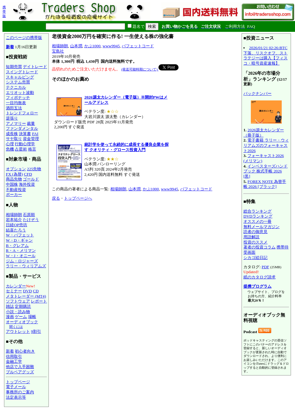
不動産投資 (16, 189)
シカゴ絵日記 (255, 257)
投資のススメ (255, 242)
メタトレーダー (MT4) (26, 296)
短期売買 (14, 66)
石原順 (29, 214)
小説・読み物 (18, 311)
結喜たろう (16, 230)
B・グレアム (17, 245)
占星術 (21, 149)
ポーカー (14, 194)
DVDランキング (257, 216)
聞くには (16, 326)
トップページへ (78, 198)
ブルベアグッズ (20, 372)
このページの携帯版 (24, 37)
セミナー (14, 291)
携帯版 (4, 11)
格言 (32, 149)
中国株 (12, 184)
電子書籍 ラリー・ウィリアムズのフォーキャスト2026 (266, 145)
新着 (10, 46)
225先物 (34, 169)
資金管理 (31, 138)
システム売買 (18, 82)
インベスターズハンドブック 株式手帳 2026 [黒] (265, 171)
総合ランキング (257, 211)
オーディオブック (22, 322)
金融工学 (14, 361)
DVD (27, 291)
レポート (39, 301)
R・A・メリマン (21, 250)
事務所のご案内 (20, 392)
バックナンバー (257, 93)
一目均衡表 (16, 102)
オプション (16, 169)
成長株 (12, 133)
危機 (10, 149)
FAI (35, 133)
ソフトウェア (18, 301)
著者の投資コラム (259, 247)
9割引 (36, 331)
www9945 (111, 46)
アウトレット (18, 331)
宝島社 (58, 51)
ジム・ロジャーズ (22, 261)
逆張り (12, 118)
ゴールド (31, 179)
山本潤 (76, 46)
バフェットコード (138, 46)
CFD (28, 174)
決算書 (25, 133)
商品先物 (14, 179)
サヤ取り (14, 138)
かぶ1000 (92, 46)
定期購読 (23, 306)
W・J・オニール (21, 255)
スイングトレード (22, 72)
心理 (10, 144)
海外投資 (27, 184)
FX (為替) (14, 174)
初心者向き (25, 351)
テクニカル (16, 87)
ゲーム (21, 316)
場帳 (32, 316)
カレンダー (16, 286)
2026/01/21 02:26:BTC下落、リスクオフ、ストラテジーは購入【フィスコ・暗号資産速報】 (265, 55)
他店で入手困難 (20, 366)
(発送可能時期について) (139, 69)
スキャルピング (20, 77)
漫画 (10, 316)
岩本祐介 (14, 219)
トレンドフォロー (22, 113)
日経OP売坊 (16, 224)
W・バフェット (20, 235)
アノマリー (16, 123)
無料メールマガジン (261, 226)
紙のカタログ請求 (259, 277)
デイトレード (35, 66)
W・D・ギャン (19, 240)
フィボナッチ (18, 97)
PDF (265, 267)
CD (36, 291)
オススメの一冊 (257, 221)
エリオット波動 (20, 92)
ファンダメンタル (22, 128)
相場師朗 (14, 214)
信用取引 (14, 356)
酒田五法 (14, 108)
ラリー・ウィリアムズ (26, 266)
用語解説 (251, 237)
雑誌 (10, 306)
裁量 (31, 123)
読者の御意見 (255, 231)
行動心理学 (25, 144)
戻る (56, 198)
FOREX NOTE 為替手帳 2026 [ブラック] (264, 184)
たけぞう (31, 219)
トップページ (18, 381)
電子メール (16, 386)
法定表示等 (16, 397)
